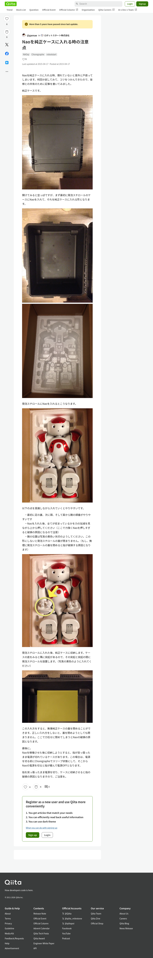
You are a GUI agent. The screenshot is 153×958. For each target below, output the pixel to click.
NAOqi (26, 54)
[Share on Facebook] (7, 53)
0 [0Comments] (47, 787)
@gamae (29, 35)
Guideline (9, 928)
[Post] (7, 44)
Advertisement (12, 948)
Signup (142, 3)
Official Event (49, 9)
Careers (123, 918)
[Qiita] (11, 4)
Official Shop (97, 923)
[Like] (7, 18)
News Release (126, 928)
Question (34, 9)
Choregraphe (38, 54)
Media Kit (9, 933)
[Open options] (7, 71)
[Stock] (7, 32)
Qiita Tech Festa (41, 933)
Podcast (66, 938)
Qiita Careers (106, 9)
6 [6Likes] (6, 24)
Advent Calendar (41, 928)
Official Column (68, 9)
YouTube (66, 933)
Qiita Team (96, 913)
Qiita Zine (95, 918)
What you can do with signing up (41, 827)
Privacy (8, 923)
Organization (88, 9)
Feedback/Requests (14, 938)
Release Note (39, 913)
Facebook (67, 928)
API (35, 948)
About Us (124, 913)
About (8, 913)
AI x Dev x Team (127, 9)
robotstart (51, 54)
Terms (8, 918)
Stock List (21, 9)
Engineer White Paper (43, 943)
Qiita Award (39, 938)
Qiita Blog (124, 923)
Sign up (32, 835)
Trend (9, 9)
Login (130, 3)
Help (7, 943)
